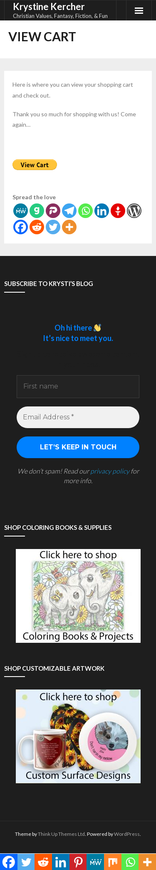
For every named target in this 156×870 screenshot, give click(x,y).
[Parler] (53, 210)
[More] (69, 227)
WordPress (127, 834)
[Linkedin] (101, 210)
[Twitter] (53, 227)
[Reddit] (37, 227)
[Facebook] (20, 227)
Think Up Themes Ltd (61, 834)
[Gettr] (118, 210)
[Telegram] (69, 210)
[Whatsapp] (85, 210)
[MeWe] (20, 210)
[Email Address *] (78, 417)
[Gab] (37, 210)
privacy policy (109, 471)
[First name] (78, 386)
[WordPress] (134, 210)
